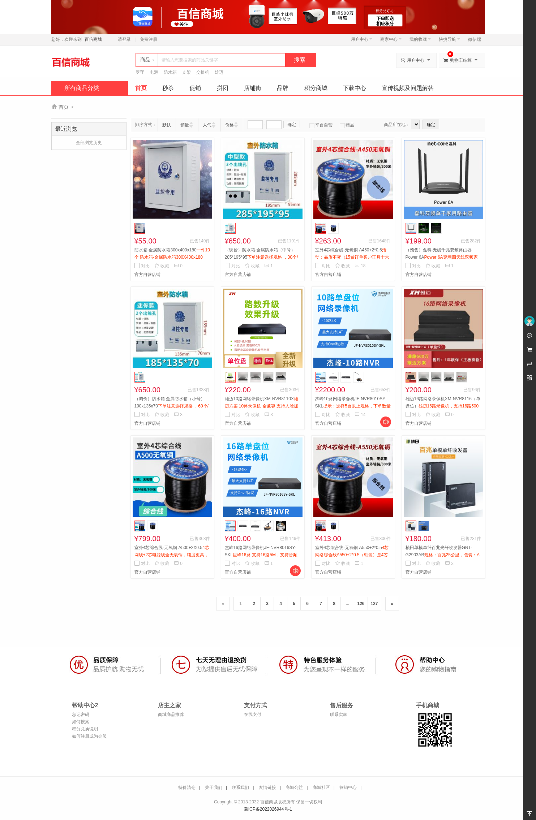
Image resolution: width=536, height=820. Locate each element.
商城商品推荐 (171, 714)
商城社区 (321, 787)
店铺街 (252, 88)
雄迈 (219, 72)
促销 (195, 88)
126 (360, 603)
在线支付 (252, 714)
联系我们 (240, 787)
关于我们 (213, 787)
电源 (154, 72)
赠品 (347, 125)
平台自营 (321, 125)
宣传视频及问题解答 (408, 88)
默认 (166, 125)
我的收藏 (420, 39)
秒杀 (168, 88)
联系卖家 (338, 714)
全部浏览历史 (89, 142)
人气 (207, 125)
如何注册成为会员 (89, 736)
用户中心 (361, 39)
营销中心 (348, 787)
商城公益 (294, 787)
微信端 (474, 39)
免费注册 (148, 39)
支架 (186, 72)
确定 (291, 124)
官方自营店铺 (147, 274)
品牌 (282, 88)
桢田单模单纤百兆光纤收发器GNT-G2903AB (443, 555)
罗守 (140, 72)
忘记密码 (80, 714)
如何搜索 (80, 721)
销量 (184, 125)
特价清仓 (187, 787)
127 (374, 603)
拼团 (222, 88)
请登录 (124, 39)
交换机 (202, 72)
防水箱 (170, 72)
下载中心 (354, 88)
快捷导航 (449, 39)
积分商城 (315, 88)
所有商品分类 (81, 88)
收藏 (161, 265)
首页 (141, 88)
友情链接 (267, 787)
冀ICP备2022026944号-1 (268, 809)
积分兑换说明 (85, 728)
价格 (229, 125)
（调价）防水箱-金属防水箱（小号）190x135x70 (171, 406)
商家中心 (391, 39)
